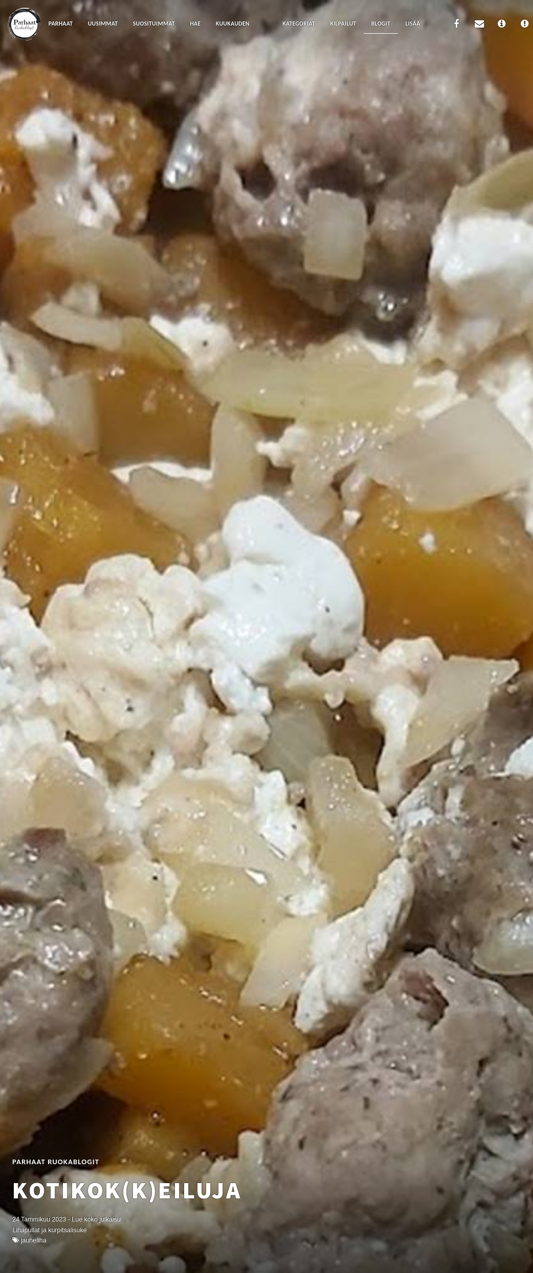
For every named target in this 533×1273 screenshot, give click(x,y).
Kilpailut (343, 23)
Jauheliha (33, 1240)
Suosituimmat (154, 23)
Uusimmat (103, 23)
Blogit (380, 23)
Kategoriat (298, 23)
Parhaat (61, 23)
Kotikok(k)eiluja (126, 1190)
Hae (195, 23)
